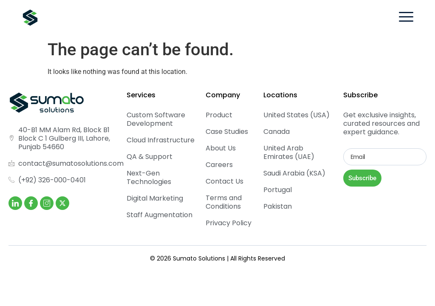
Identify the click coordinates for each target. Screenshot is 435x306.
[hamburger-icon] (405, 18)
